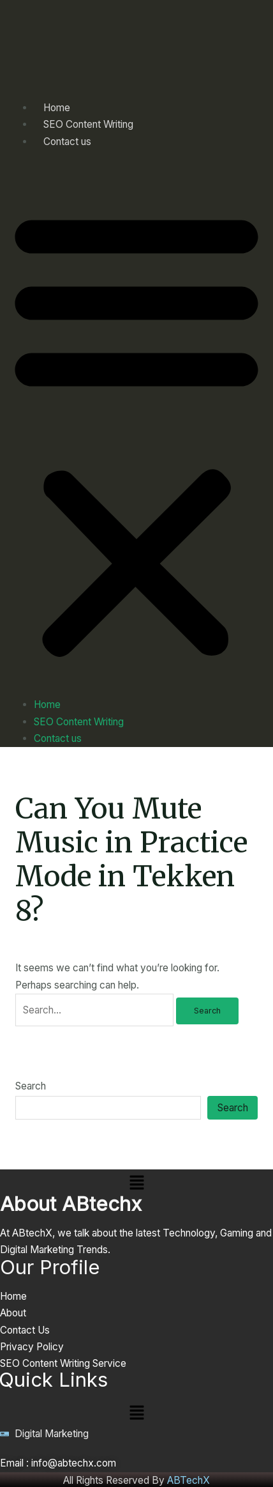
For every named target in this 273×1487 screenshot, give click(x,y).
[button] (136, 431)
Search (30, 1086)
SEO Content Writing (79, 722)
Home (47, 704)
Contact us (67, 141)
